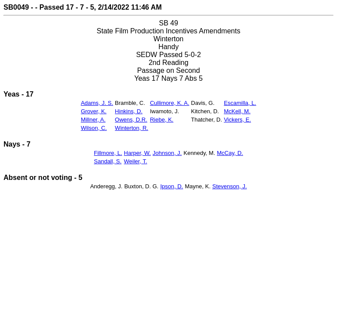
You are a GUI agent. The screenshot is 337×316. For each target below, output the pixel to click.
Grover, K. (94, 111)
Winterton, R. (131, 128)
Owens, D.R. (131, 119)
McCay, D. (230, 153)
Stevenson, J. (229, 186)
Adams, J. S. (97, 103)
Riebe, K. (161, 119)
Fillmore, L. (108, 153)
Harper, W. (137, 153)
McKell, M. (237, 111)
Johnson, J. (167, 153)
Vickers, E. (237, 119)
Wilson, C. (94, 128)
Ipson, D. (171, 186)
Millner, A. (93, 119)
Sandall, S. (108, 161)
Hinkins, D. (129, 111)
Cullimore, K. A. (170, 103)
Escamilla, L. (240, 103)
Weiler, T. (135, 161)
